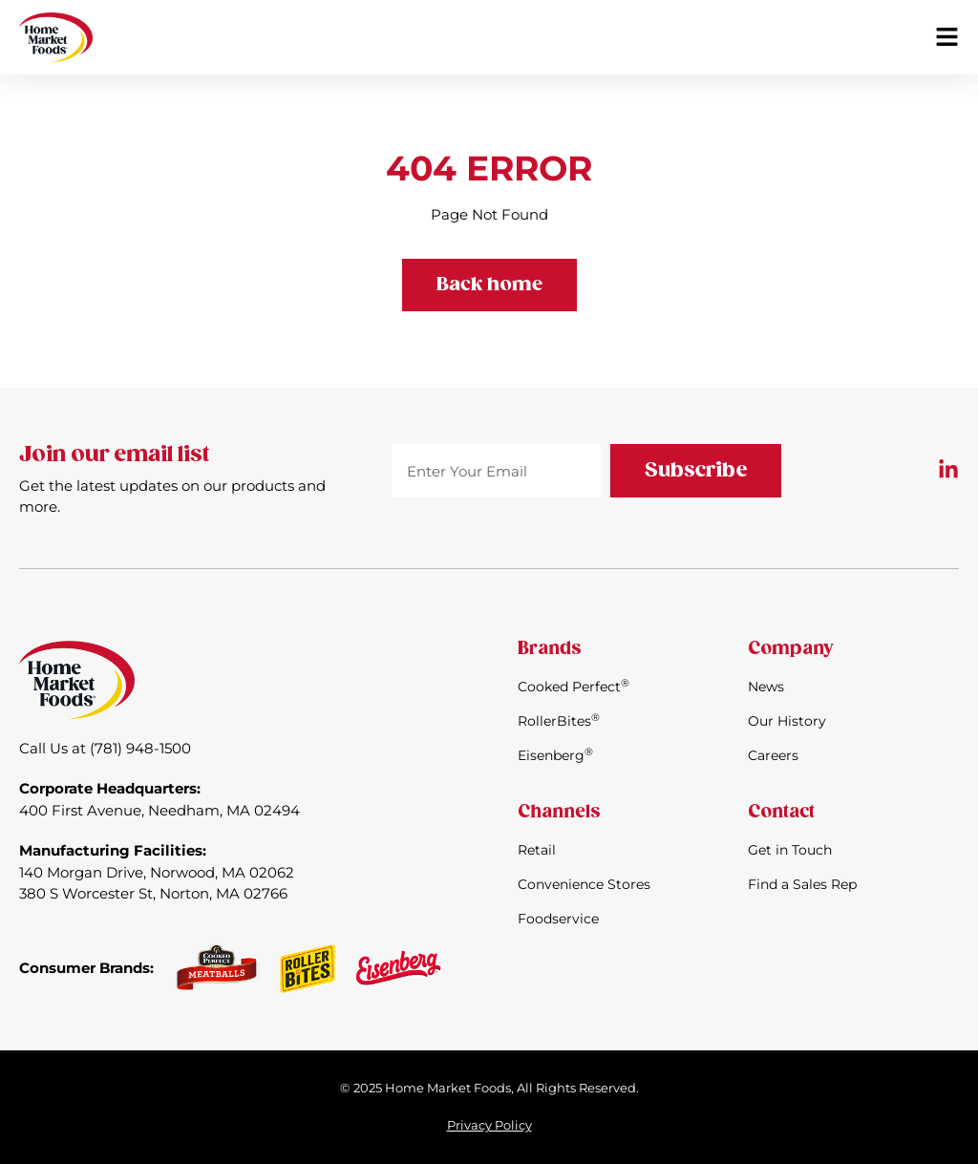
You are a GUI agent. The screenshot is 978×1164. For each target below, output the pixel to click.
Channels (559, 812)
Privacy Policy (489, 1124)
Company (790, 649)
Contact (781, 812)
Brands (550, 649)
